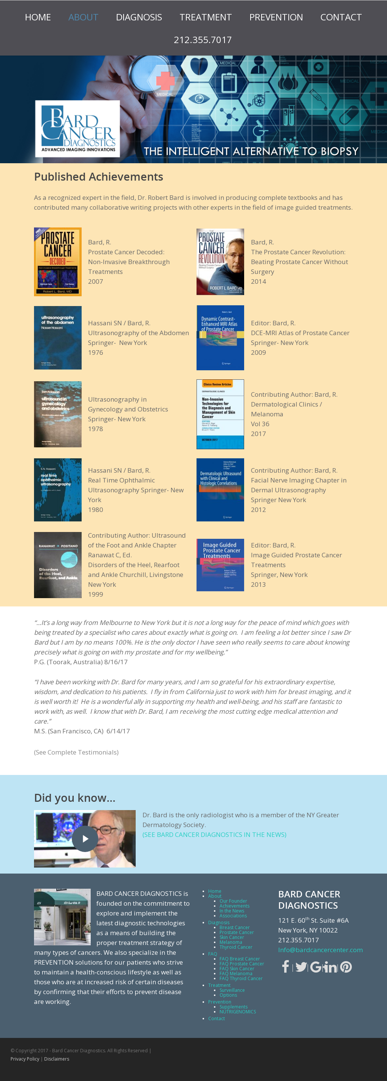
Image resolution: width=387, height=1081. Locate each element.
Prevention (276, 17)
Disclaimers (56, 1059)
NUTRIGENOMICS (238, 1011)
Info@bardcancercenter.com (320, 949)
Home (38, 17)
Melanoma (231, 942)
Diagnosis (139, 17)
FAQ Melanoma (236, 973)
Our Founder (233, 901)
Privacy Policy (25, 1059)
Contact (341, 17)
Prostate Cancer (237, 932)
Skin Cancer (232, 937)
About (83, 17)
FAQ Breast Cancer (240, 959)
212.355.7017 (203, 39)
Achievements (234, 906)
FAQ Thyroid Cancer (241, 978)
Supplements (234, 1007)
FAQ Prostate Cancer (242, 963)
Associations (233, 915)
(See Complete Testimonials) (76, 752)
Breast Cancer (235, 927)
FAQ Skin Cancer (237, 968)
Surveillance (232, 990)
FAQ (212, 954)
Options (228, 995)
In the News (232, 911)
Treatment (206, 17)
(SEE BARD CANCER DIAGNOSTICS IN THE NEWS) (214, 834)
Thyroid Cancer (236, 947)
